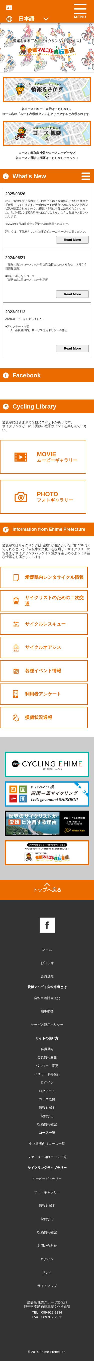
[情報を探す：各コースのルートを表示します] (47, 89)
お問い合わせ (47, 1245)
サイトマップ (47, 1286)
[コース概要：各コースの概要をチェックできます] (47, 133)
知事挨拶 (47, 1011)
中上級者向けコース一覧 (47, 1144)
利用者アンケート (44, 694)
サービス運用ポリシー (47, 1025)
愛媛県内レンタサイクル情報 (56, 577)
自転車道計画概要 (47, 998)
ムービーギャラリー (62, 457)
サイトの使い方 (47, 1038)
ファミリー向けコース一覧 (47, 1157)
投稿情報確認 (47, 1232)
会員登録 (47, 976)
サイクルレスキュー (46, 624)
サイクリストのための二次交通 (58, 600)
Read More (72, 240)
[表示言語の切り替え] (28, 18)
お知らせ (47, 963)
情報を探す (47, 1205)
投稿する (47, 1219)
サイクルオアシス (44, 647)
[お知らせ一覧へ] (85, 176)
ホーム (47, 949)
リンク (47, 1272)
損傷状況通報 (39, 717)
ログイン (47, 1259)
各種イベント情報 (44, 670)
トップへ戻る (47, 889)
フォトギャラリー (62, 497)
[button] (80, 11)
